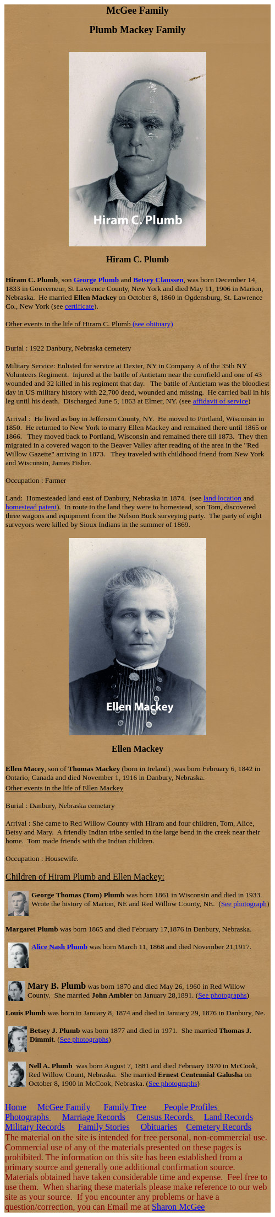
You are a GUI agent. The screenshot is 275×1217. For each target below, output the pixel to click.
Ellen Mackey (137, 748)
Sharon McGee (178, 1206)
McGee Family (63, 1107)
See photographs (222, 995)
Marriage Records (93, 1117)
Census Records (165, 1117)
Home (15, 1107)
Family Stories (104, 1127)
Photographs (28, 1117)
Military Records (35, 1127)
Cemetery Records (218, 1127)
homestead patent (31, 507)
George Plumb (96, 280)
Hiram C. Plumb (137, 259)
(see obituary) (153, 324)
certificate (79, 306)
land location (222, 498)
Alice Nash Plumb (59, 947)
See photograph (244, 904)
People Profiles (190, 1107)
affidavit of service (220, 401)
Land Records (228, 1117)
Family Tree (125, 1107)
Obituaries (159, 1127)
